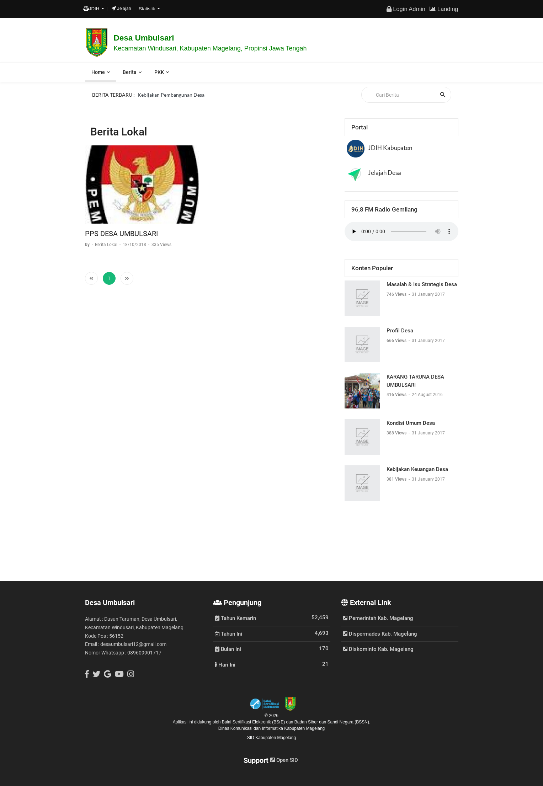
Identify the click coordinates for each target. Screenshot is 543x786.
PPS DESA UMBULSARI (121, 233)
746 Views (397, 294)
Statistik (147, 8)
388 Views (397, 433)
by (88, 244)
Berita (130, 72)
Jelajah (121, 8)
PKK (159, 72)
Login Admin (406, 9)
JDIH (92, 8)
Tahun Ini (228, 633)
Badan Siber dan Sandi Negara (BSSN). (332, 722)
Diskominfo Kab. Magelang (378, 649)
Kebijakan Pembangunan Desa (171, 94)
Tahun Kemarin (235, 617)
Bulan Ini (228, 648)
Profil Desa (400, 330)
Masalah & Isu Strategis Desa (422, 284)
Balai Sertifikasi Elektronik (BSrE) (254, 722)
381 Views (397, 479)
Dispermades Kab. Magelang (380, 634)
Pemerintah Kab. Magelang (378, 618)
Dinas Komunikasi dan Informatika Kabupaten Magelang (271, 728)
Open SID (284, 760)
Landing (444, 9)
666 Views (397, 340)
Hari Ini (225, 664)
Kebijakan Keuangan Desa (417, 469)
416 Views (397, 394)
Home (98, 72)
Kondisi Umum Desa (411, 423)
